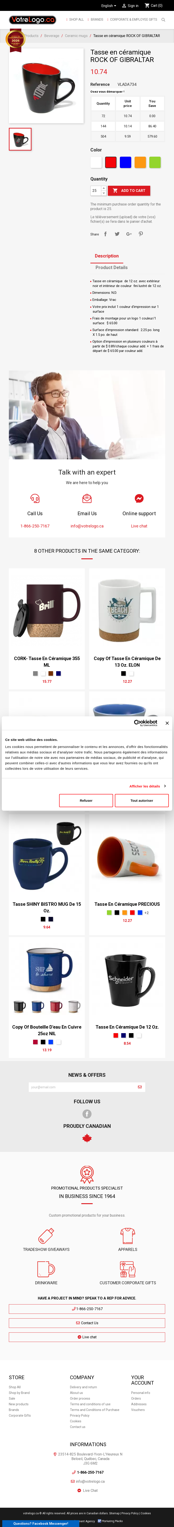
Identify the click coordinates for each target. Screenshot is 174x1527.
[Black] (123, 673)
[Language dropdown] (109, 6)
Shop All (76, 19)
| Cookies (145, 1513)
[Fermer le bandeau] (167, 723)
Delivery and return (83, 1387)
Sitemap (114, 1513)
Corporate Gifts (20, 1415)
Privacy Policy (79, 1415)
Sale (12, 1398)
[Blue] (126, 163)
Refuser (86, 800)
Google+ (128, 233)
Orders (136, 1398)
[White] (96, 163)
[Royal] (140, 912)
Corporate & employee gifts (133, 19)
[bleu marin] (58, 673)
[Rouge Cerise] (35, 1042)
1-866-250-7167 (87, 1309)
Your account (142, 1380)
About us (76, 1393)
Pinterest (140, 233)
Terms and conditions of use (90, 1404)
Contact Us (87, 1323)
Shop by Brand (19, 1393)
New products (19, 1404)
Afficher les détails (144, 786)
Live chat (87, 1337)
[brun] (50, 673)
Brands (14, 1410)
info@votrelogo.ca (90, 1481)
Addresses (139, 1404)
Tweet (117, 233)
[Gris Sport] (35, 673)
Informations (88, 1444)
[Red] (111, 163)
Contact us (77, 1427)
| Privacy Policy (129, 1513)
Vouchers (138, 1410)
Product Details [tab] (112, 267)
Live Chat (90, 1490)
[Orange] (141, 163)
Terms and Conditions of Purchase (94, 1410)
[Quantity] (95, 191)
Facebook (87, 1114)
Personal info (140, 1393)
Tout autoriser (141, 800)
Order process (80, 1398)
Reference (100, 84)
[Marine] (50, 919)
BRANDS (97, 19)
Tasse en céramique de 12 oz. (127, 1027)
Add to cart (129, 191)
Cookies (75, 1421)
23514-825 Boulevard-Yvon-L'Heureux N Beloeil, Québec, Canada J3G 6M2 (90, 1458)
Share (105, 233)
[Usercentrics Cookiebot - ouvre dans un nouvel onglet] (137, 723)
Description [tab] (107, 256)
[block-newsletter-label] (82, 1087)
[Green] (155, 163)
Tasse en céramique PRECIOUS (127, 904)
